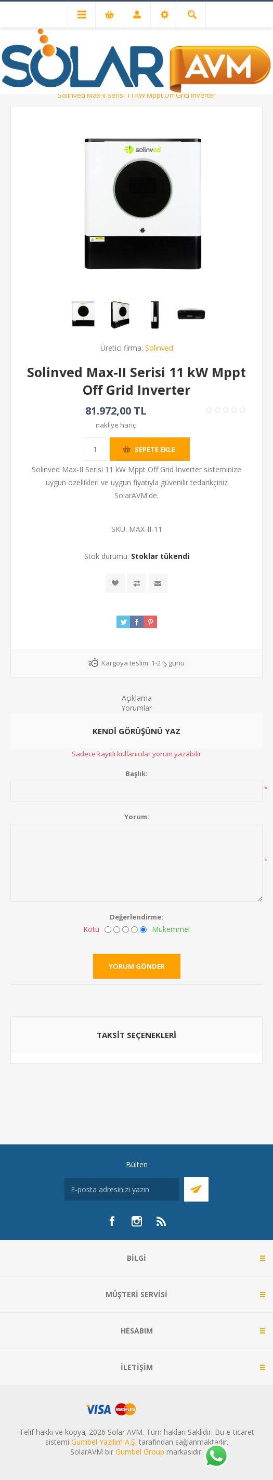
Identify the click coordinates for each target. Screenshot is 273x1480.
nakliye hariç (116, 425)
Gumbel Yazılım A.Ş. (104, 1442)
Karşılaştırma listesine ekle (136, 583)
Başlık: (136, 773)
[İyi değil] (116, 929)
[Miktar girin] (95, 449)
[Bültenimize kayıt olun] (121, 1189)
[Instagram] (136, 1221)
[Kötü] (108, 929)
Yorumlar (136, 708)
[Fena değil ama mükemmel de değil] (125, 929)
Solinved (159, 348)
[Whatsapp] (215, 1456)
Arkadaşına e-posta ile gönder (157, 583)
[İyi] (134, 929)
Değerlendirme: (136, 917)
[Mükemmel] (143, 929)
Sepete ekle (155, 449)
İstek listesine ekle (115, 583)
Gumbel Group (139, 1452)
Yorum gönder (137, 966)
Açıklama (137, 698)
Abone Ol (196, 1189)
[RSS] (161, 1221)
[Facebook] (111, 1221)
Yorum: (136, 816)
